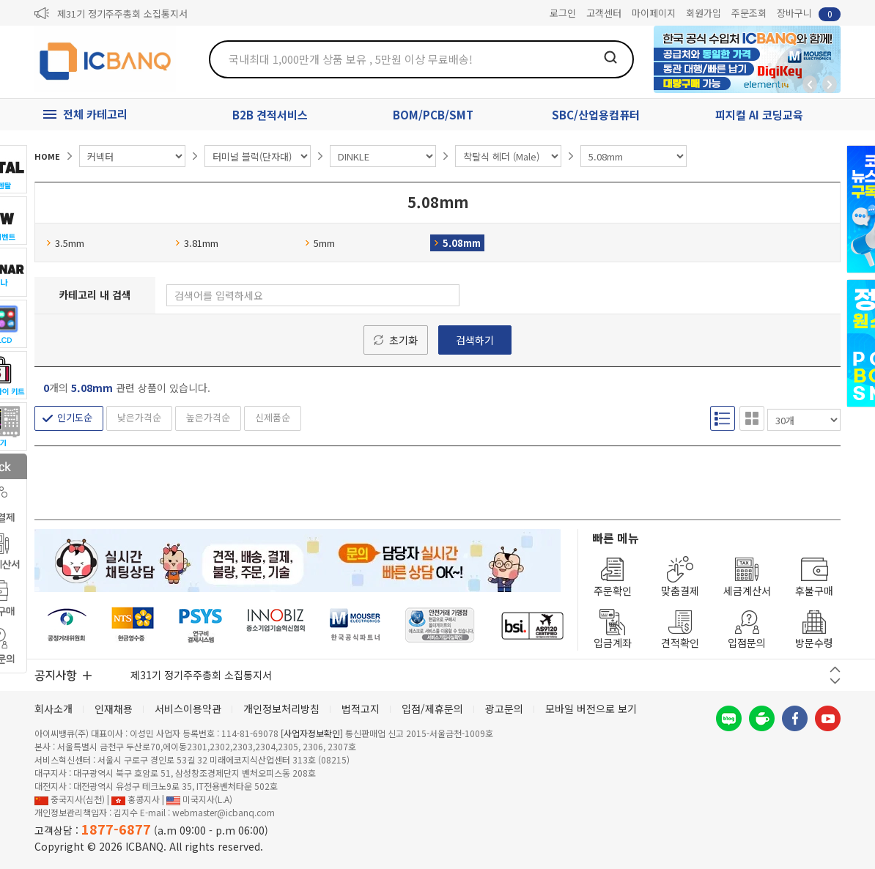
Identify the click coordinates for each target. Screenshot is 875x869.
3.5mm (65, 243)
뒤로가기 (809, 84)
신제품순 (272, 417)
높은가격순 (208, 417)
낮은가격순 (139, 417)
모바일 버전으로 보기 (591, 708)
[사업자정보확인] (312, 733)
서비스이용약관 (188, 708)
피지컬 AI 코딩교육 (759, 114)
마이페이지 (654, 13)
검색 (610, 57)
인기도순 (74, 417)
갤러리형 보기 (751, 418)
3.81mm (196, 243)
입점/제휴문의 (432, 708)
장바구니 (809, 13)
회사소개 (53, 708)
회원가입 (703, 13)
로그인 (563, 13)
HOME (47, 156)
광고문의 (504, 708)
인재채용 (114, 708)
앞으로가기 (829, 84)
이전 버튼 (835, 669)
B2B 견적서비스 (270, 114)
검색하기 (475, 340)
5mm (320, 243)
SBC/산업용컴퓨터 (596, 114)
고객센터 (603, 13)
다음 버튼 (835, 681)
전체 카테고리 (95, 114)
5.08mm (457, 243)
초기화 (403, 340)
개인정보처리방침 (281, 708)
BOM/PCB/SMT (433, 114)
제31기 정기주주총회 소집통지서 (122, 14)
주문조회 (749, 13)
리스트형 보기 (722, 418)
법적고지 (360, 708)
